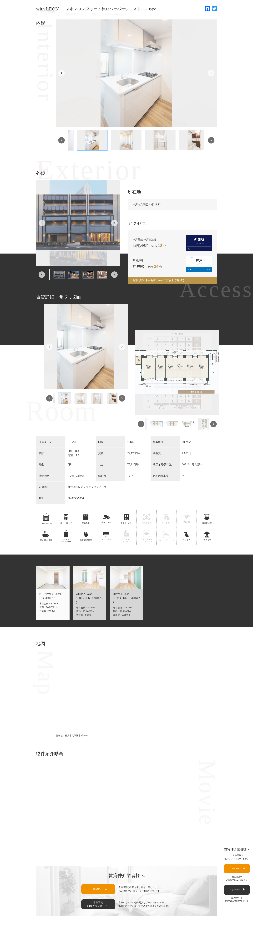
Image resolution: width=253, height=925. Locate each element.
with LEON (47, 8)
